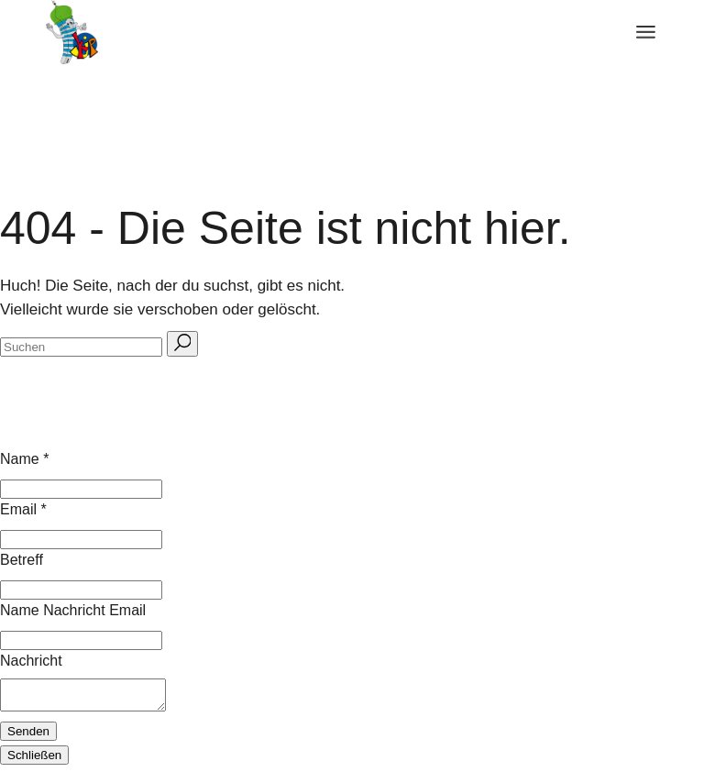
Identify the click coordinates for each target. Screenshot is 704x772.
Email (23, 509)
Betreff (21, 560)
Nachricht (31, 660)
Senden (28, 737)
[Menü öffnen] (645, 32)
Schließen (34, 760)
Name (24, 459)
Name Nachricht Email (73, 610)
